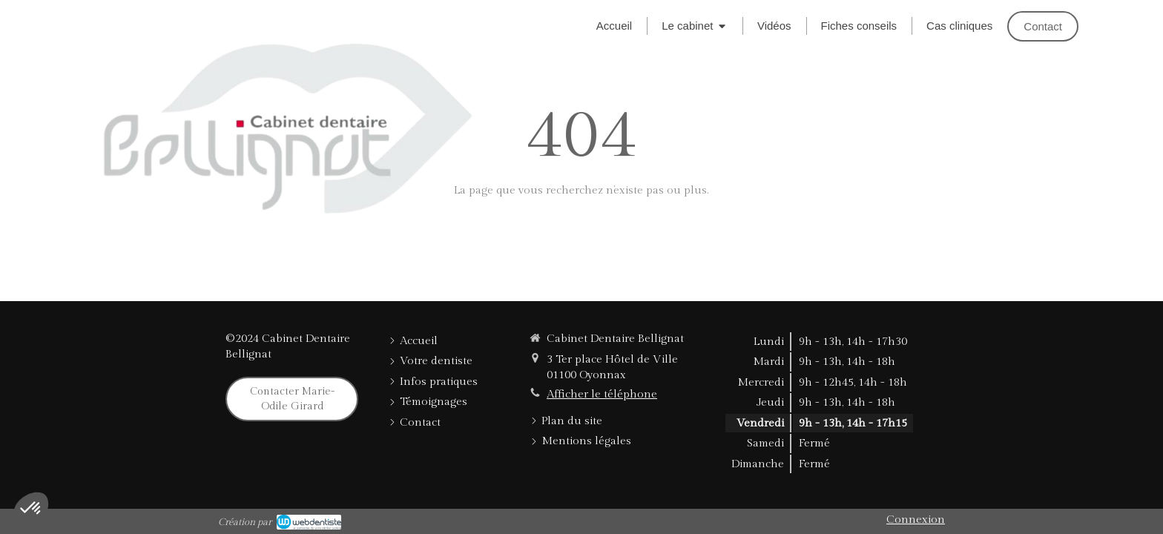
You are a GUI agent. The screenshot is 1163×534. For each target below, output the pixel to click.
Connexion (915, 519)
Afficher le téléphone (602, 394)
